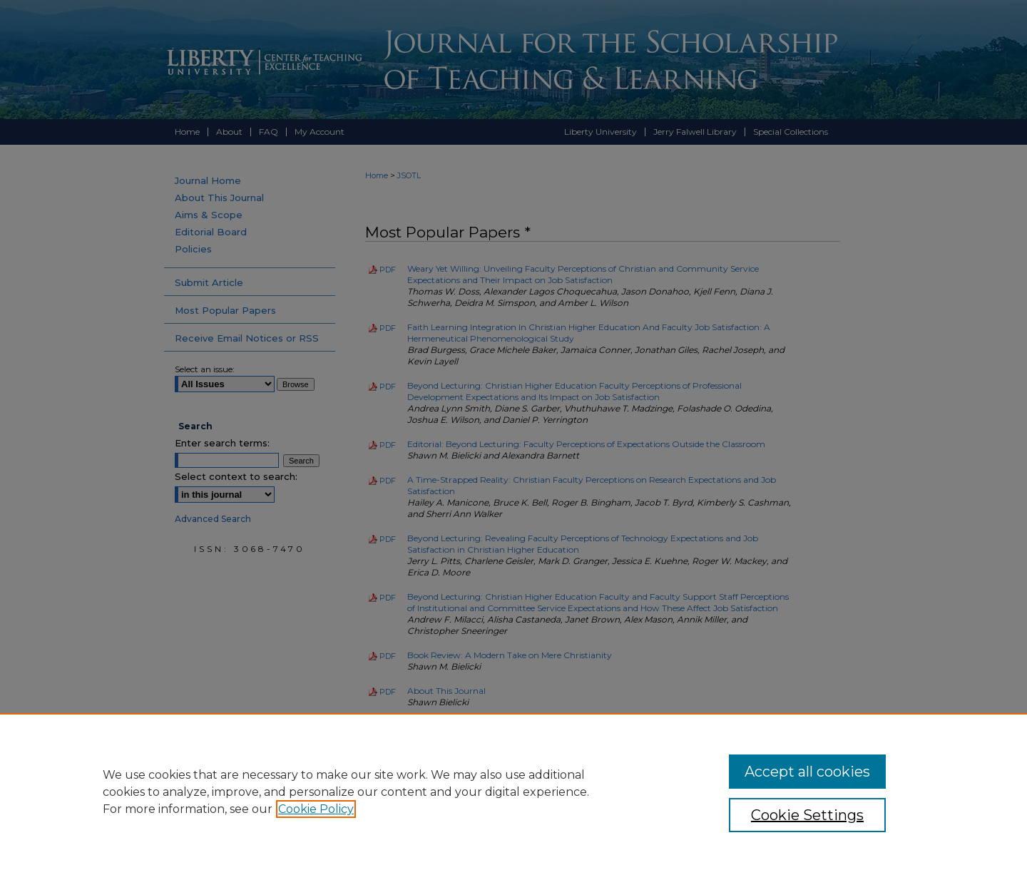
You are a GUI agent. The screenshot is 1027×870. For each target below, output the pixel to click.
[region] (513, 791)
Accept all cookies (807, 771)
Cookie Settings (807, 815)
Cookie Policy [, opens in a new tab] (316, 809)
